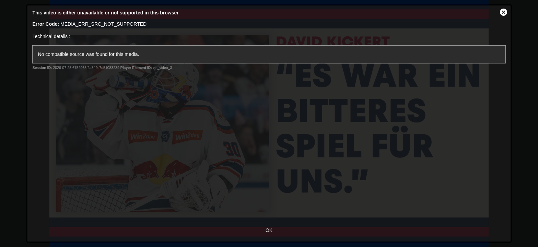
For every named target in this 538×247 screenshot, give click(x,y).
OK (269, 230)
